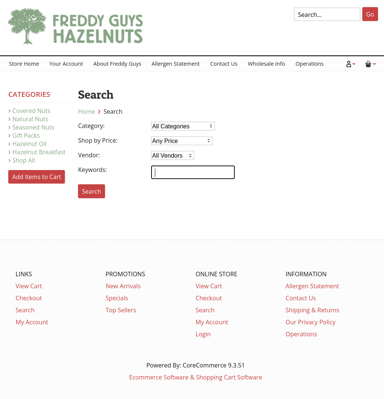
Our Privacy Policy (311, 322)
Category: (91, 126)
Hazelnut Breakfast (38, 152)
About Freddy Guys (117, 63)
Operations (310, 63)
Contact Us (223, 63)
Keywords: (92, 170)
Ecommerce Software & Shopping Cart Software (195, 377)
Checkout (29, 298)
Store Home (24, 63)
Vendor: (89, 155)
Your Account (66, 63)
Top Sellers (121, 310)
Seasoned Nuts (33, 127)
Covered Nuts (31, 111)
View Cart (29, 286)
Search (25, 310)
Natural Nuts (30, 119)
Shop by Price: (97, 140)
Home (86, 111)
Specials (117, 298)
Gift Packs (26, 135)
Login (203, 334)
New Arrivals (123, 286)
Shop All (23, 160)
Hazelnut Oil (29, 144)
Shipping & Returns (312, 310)
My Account (32, 322)
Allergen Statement (176, 63)
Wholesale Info (266, 63)
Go (370, 14)
